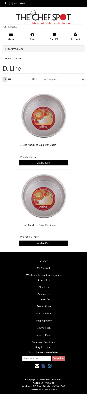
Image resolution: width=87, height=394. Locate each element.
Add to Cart (43, 162)
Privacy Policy (43, 313)
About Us (43, 287)
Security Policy (43, 334)
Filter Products (14, 48)
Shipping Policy (44, 320)
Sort (34, 78)
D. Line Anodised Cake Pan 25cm (37, 225)
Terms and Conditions (43, 342)
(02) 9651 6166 (15, 3)
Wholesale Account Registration (43, 275)
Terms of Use (43, 306)
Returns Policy (43, 327)
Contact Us (43, 294)
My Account (43, 267)
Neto (54, 389)
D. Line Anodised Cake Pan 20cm (37, 144)
